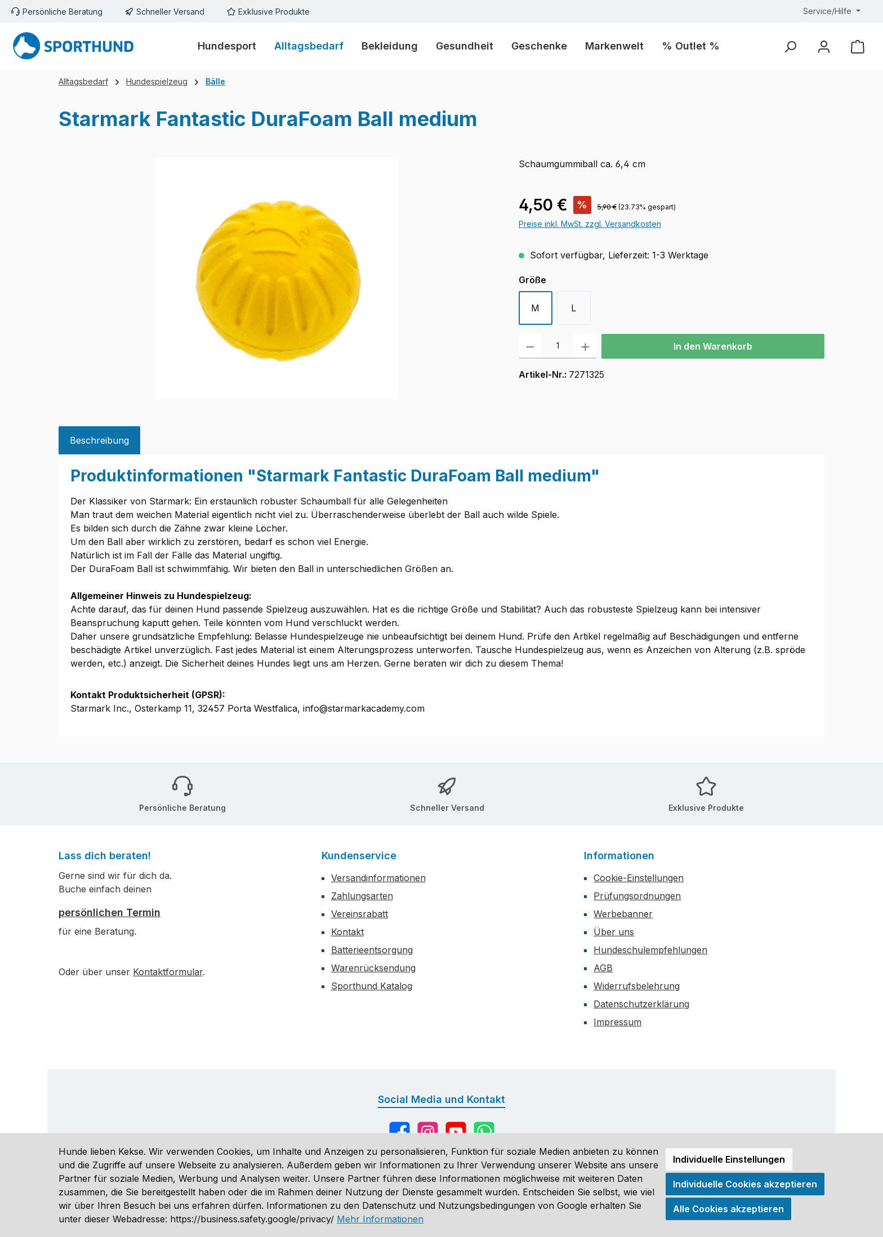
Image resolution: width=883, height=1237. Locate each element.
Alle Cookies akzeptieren (728, 1208)
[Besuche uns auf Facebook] (399, 1132)
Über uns (614, 931)
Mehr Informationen (380, 1219)
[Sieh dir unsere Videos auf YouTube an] (456, 1132)
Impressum (617, 1022)
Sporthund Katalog (371, 986)
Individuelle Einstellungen (729, 1159)
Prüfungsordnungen (637, 895)
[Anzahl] (557, 346)
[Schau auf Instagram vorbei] (427, 1132)
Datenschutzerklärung (641, 1004)
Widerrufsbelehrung (637, 986)
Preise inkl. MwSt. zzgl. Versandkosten (590, 224)
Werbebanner (623, 913)
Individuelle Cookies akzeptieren (745, 1184)
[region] (277, 278)
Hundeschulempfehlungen (650, 949)
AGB (603, 967)
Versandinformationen (378, 877)
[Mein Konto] (824, 46)
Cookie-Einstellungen (639, 877)
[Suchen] (790, 46)
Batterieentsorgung (372, 949)
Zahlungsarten (362, 895)
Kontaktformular (168, 971)
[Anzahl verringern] (530, 346)
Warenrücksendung (373, 967)
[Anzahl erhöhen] (585, 346)
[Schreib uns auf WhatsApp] (484, 1132)
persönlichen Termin (109, 912)
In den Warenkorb (713, 346)
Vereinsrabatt (359, 913)
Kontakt (347, 931)
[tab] (99, 440)
